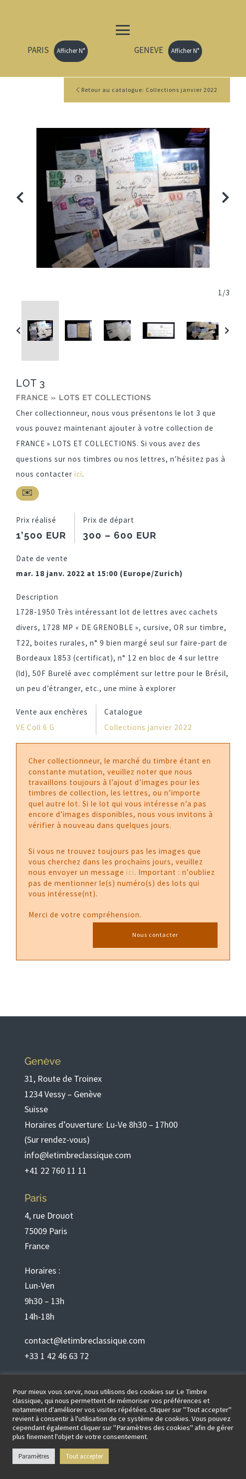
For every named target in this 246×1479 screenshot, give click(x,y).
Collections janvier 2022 (148, 727)
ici (78, 474)
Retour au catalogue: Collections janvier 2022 (147, 89)
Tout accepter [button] (84, 1456)
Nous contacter (155, 934)
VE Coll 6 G (35, 727)
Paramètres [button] (33, 1456)
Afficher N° (71, 50)
